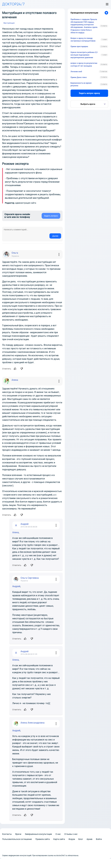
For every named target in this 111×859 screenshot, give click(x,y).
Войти (99, 839)
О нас (58, 834)
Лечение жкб (76, 71)
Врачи (18, 834)
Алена (15, 532)
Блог (80, 839)
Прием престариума (79, 46)
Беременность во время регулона (81, 84)
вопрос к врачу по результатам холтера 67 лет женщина (84, 64)
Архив (89, 839)
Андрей (16, 586)
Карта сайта (59, 839)
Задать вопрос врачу (89, 93)
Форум (72, 839)
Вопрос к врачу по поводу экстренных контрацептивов (83, 39)
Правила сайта (42, 839)
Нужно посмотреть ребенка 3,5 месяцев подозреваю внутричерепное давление (84, 55)
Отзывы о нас (70, 834)
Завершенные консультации (38, 834)
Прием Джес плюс (79, 77)
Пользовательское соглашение (17, 839)
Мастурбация (9, 23)
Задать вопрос (51, 216)
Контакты (7, 834)
